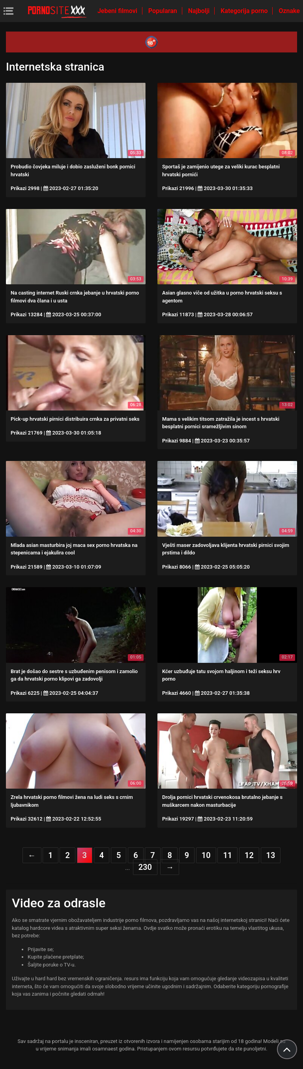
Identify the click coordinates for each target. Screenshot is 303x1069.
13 (270, 855)
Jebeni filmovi (118, 11)
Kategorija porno (245, 11)
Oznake (289, 11)
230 (145, 867)
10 (206, 855)
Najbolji (199, 11)
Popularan (163, 11)
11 (227, 855)
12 (249, 855)
